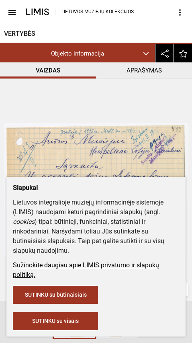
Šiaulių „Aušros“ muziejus (43, 155)
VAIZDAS (48, 70)
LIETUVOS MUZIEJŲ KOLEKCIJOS (97, 11)
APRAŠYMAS (144, 70)
